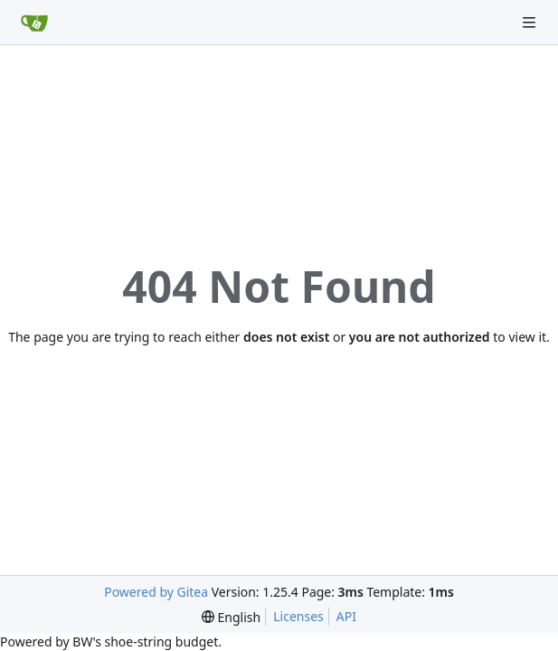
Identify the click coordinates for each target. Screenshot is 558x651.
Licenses (298, 616)
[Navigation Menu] (531, 22)
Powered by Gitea (156, 591)
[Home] (34, 22)
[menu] (231, 617)
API (346, 616)
